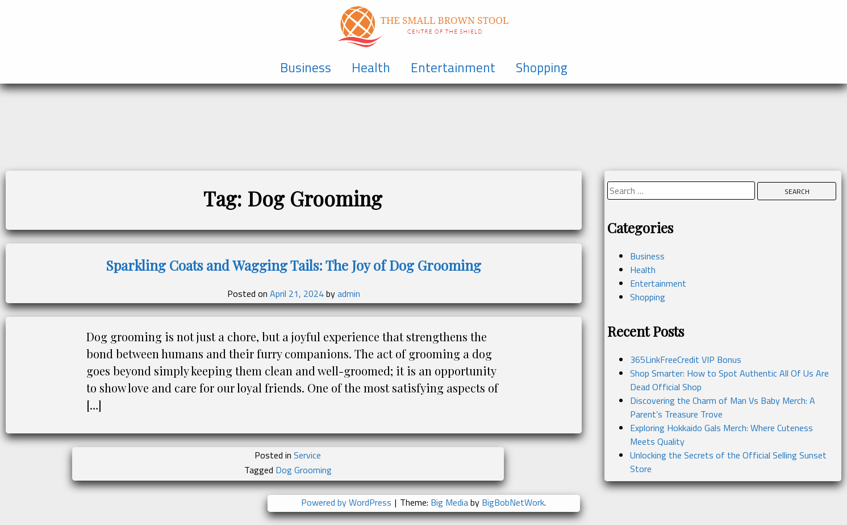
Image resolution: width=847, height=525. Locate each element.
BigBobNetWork (513, 502)
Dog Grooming (304, 470)
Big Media (449, 502)
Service (307, 455)
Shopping (542, 67)
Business (305, 67)
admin (348, 293)
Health (371, 67)
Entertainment (453, 67)
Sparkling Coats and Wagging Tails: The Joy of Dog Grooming (293, 265)
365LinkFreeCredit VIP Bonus (685, 359)
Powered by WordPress (347, 502)
